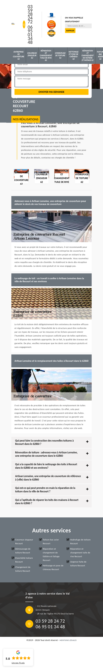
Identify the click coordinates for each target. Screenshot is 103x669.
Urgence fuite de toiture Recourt (78, 563)
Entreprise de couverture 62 (18, 55)
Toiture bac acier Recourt (51, 541)
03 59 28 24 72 (30, 14)
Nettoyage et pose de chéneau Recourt (53, 567)
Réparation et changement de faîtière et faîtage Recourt (51, 555)
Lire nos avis (18, 663)
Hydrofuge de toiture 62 (60, 55)
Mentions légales (68, 640)
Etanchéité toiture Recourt (24, 560)
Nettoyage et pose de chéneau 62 (73, 55)
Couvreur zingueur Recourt (24, 541)
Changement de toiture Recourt (22, 569)
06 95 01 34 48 (30, 34)
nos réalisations (26, 119)
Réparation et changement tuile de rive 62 (46, 55)
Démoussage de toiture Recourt (23, 551)
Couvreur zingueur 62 (32, 55)
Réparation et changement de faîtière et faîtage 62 (88, 55)
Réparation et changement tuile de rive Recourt (80, 553)
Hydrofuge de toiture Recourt (80, 541)
